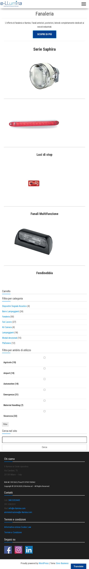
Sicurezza (10, 416)
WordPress (44, 563)
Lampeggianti (8, 332)
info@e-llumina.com (17, 508)
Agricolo (9, 362)
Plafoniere (6, 343)
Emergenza (10, 394)
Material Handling (13, 405)
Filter (5, 424)
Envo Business (62, 563)
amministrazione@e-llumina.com (18, 512)
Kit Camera (7, 327)
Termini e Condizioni (13, 532)
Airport (8, 373)
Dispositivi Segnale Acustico (14, 306)
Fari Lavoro (7, 322)
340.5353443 (14, 500)
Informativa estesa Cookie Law (17, 527)
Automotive (11, 383)
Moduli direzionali (9, 338)
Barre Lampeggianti (10, 311)
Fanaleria (6, 316)
